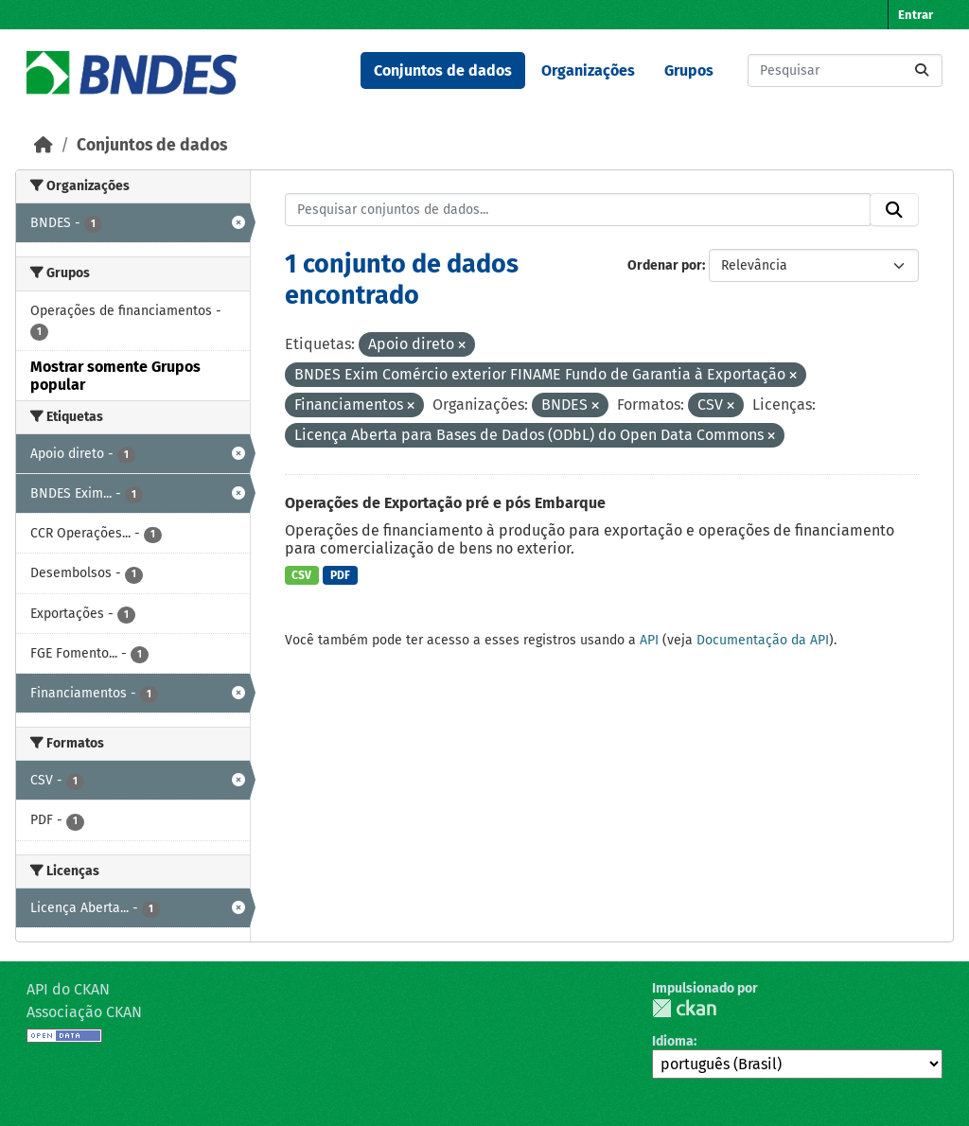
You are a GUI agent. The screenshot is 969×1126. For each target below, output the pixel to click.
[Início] (43, 145)
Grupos (689, 70)
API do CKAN (68, 989)
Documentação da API (762, 640)
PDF (340, 575)
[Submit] (922, 70)
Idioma (673, 1041)
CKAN (684, 1008)
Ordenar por (664, 265)
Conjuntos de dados (443, 70)
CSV (301, 575)
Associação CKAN (84, 1012)
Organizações (588, 70)
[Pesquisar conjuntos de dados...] (845, 70)
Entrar (915, 15)
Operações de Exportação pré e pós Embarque (445, 503)
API (649, 640)
